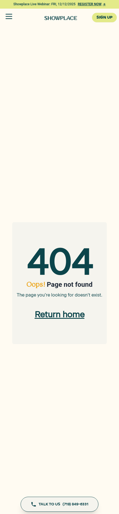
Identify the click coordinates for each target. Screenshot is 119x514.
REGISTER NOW (92, 4)
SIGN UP (104, 17)
